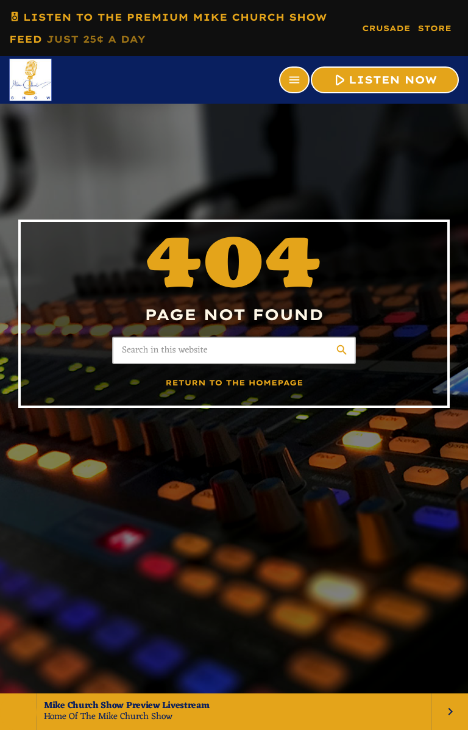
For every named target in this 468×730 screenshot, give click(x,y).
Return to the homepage (234, 383)
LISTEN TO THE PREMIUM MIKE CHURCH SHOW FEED (168, 25)
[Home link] (30, 80)
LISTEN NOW (383, 79)
